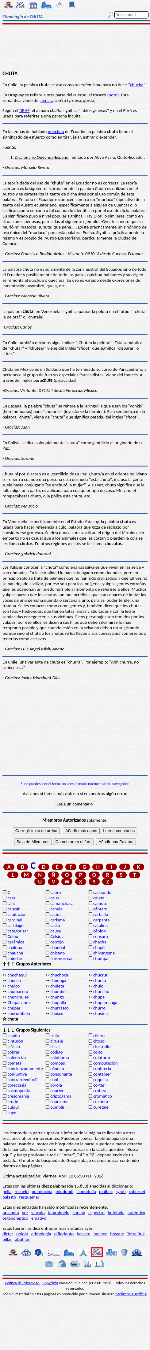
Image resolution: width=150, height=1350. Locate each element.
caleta (98, 898)
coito (97, 1052)
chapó (99, 947)
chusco (56, 1013)
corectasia (16, 1085)
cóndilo (57, 1068)
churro (99, 1008)
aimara (46, 100)
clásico (13, 1046)
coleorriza (16, 1057)
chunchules (18, 997)
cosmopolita (18, 1090)
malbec (106, 1191)
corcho (79, 1212)
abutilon (23, 1239)
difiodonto (64, 1234)
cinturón (15, 1041)
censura (100, 936)
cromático (102, 1096)
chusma (100, 1013)
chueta (99, 980)
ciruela (56, 1041)
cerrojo (56, 942)
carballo (100, 914)
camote (100, 903)
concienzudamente (25, 1068)
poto (113, 95)
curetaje (101, 1107)
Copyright (50, 1283)
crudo (12, 1101)
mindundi (64, 1191)
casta (55, 925)
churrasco (59, 1008)
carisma (57, 920)
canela (56, 909)
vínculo (38, 1212)
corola (56, 1085)
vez (25, 1212)
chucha (137, 84)
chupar (13, 1008)
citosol (99, 1041)
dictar (7, 1234)
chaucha (15, 953)
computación (105, 1063)
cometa (14, 1063)
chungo (57, 997)
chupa (99, 997)
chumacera (17, 991)
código (56, 1052)
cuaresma (59, 1101)
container (102, 1074)
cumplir (57, 1107)
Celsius (56, 936)
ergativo (38, 1218)
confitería (102, 1068)
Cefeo (12, 936)
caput (55, 914)
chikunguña (104, 953)
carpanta (101, 920)
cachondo (102, 892)
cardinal (14, 920)
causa (55, 931)
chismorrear (61, 958)
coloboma (59, 1057)
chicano (57, 953)
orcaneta (10, 1212)
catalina (100, 925)
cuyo (11, 1112)
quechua (56, 131)
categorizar (17, 931)
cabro (55, 892)
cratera (99, 1090)
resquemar (29, 1197)
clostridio (101, 1046)
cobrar (13, 1052)
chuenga (58, 980)
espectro (96, 1212)
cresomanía (18, 1096)
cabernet (137, 1191)
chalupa (14, 947)
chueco (14, 980)
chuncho (101, 991)
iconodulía (86, 1191)
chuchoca (59, 975)
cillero (99, 1035)
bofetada (116, 1212)
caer (11, 898)
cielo (54, 1035)
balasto (9, 1197)
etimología (41, 1234)
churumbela (18, 1013)
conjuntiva (17, 1074)
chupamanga (105, 1002)
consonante (61, 1074)
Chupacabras (19, 1002)
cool (54, 1079)
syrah (120, 1191)
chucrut (100, 975)
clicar (55, 1046)
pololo (22, 1234)
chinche (14, 958)
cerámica (15, 942)
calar (54, 898)
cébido (99, 931)
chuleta (57, 986)
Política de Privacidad (22, 1283)
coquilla (100, 1079)
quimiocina (42, 1191)
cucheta (100, 1101)
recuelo (22, 1191)
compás (57, 1063)
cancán (14, 909)
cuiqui (13, 1107)
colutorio (101, 1057)
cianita (13, 1035)
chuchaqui (17, 975)
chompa (100, 958)
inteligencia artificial (131, 1294)
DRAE (24, 110)
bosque (117, 1234)
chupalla (58, 1002)
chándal (57, 947)
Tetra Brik (136, 1234)
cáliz (11, 903)
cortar (99, 1085)
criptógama (60, 1096)
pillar (7, 1239)
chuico (13, 986)
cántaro (100, 909)
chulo (98, 986)
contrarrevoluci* (22, 1079)
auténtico (136, 1212)
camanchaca (61, 903)
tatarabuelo (59, 1212)
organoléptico (15, 1218)
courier (56, 1090)
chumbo (58, 991)
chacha (99, 942)
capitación (16, 914)
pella (6, 1191)
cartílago (15, 925)
